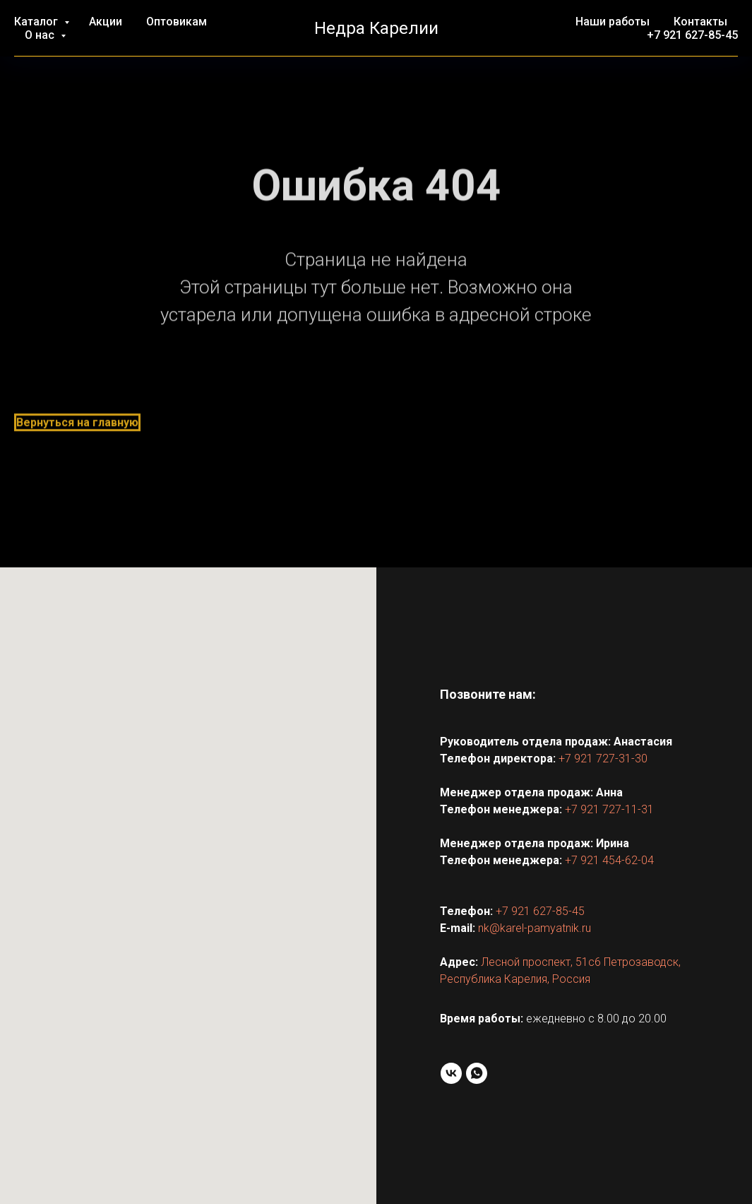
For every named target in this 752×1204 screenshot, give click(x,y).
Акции (105, 21)
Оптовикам (176, 21)
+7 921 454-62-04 (609, 860)
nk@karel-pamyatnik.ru (534, 928)
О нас (41, 35)
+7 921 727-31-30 (603, 758)
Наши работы (612, 21)
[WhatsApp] (476, 1073)
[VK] (451, 1073)
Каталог (37, 21)
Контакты (700, 21)
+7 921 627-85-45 (692, 35)
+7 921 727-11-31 (609, 809)
